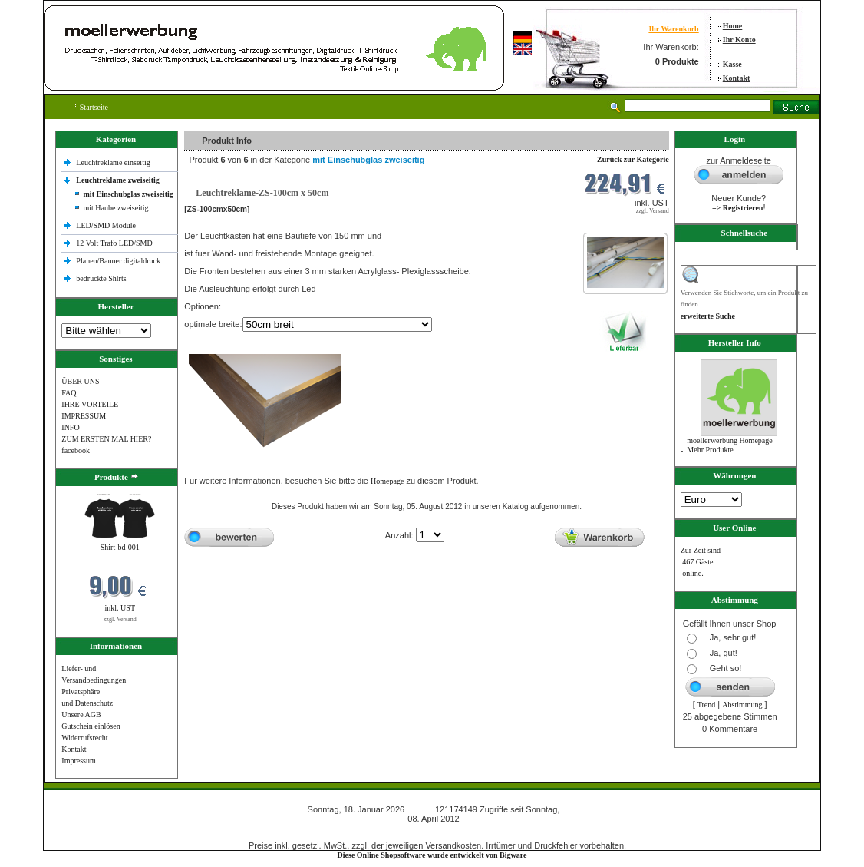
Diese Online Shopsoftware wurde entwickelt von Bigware (432, 855)
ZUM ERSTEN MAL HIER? (106, 439)
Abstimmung (742, 704)
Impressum (78, 760)
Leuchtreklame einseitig (114, 162)
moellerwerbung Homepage (729, 440)
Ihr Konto (739, 39)
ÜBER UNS (80, 381)
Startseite (91, 107)
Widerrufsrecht (84, 737)
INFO (70, 427)
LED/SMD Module (106, 225)
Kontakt (736, 78)
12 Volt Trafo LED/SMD (114, 243)
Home (733, 26)
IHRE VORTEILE (89, 404)
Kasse (732, 64)
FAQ (68, 393)
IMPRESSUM (83, 416)
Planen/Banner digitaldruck (118, 260)
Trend (706, 704)
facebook (75, 450)
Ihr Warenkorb (673, 29)
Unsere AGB (81, 714)
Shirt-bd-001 (120, 547)
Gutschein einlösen (90, 726)
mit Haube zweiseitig (116, 208)
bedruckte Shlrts (101, 278)
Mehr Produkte (710, 449)
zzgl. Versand (120, 619)
